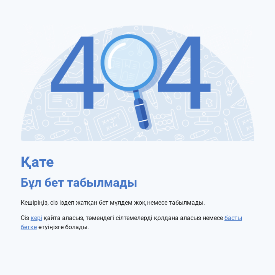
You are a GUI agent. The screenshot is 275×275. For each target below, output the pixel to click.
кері (36, 218)
